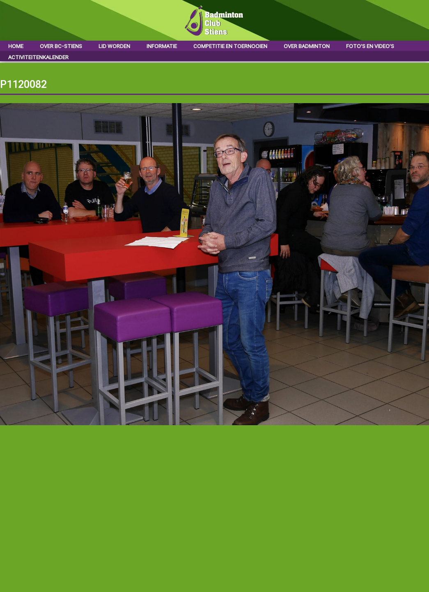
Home (15, 46)
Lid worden (114, 46)
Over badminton (307, 46)
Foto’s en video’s (370, 46)
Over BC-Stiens (61, 46)
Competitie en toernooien (230, 46)
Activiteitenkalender (38, 57)
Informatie (162, 46)
